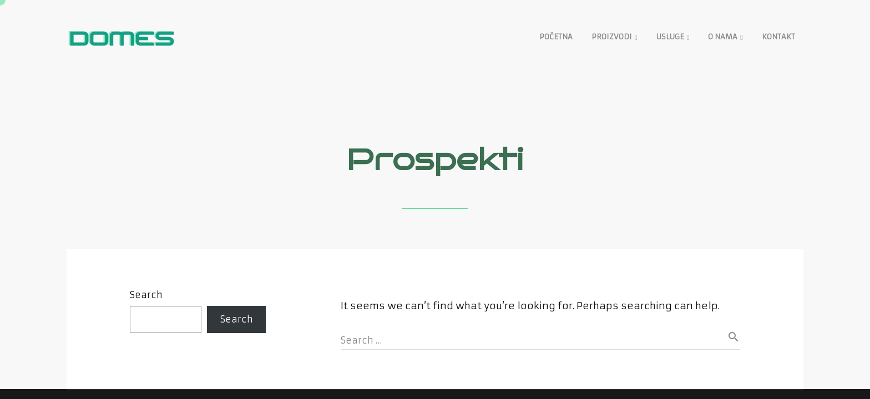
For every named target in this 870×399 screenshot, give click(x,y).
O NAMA (722, 37)
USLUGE (670, 37)
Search (146, 294)
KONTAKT (778, 37)
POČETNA (556, 37)
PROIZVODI (611, 37)
